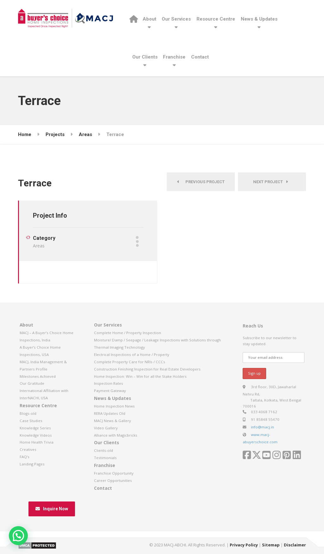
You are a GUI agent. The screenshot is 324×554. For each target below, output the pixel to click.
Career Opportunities (113, 480)
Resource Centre (215, 19)
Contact (200, 57)
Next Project (270, 181)
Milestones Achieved (38, 376)
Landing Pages (32, 464)
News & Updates (259, 19)
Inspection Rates (108, 383)
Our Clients (145, 57)
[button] (18, 535)
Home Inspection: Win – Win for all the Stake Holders (140, 376)
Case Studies (31, 420)
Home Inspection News (114, 406)
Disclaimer (295, 545)
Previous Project (201, 181)
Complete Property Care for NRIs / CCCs (129, 361)
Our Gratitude (32, 383)
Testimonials (105, 457)
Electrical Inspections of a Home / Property (131, 354)
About (149, 19)
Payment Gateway (110, 390)
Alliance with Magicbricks (115, 435)
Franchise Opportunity (114, 473)
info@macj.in (262, 427)
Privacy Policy (244, 545)
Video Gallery (106, 428)
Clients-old (103, 450)
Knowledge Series (35, 428)
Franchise (174, 57)
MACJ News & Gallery (112, 420)
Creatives (28, 449)
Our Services (176, 19)
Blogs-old (28, 413)
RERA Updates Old (109, 413)
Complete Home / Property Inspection (127, 332)
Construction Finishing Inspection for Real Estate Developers (147, 369)
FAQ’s (24, 456)
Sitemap (271, 545)
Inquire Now (51, 508)
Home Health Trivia (36, 442)
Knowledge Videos (36, 435)
